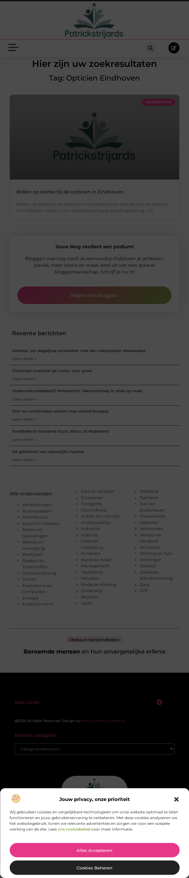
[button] (176, 799)
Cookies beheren (94, 867)
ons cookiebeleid (74, 829)
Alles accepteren (94, 850)
